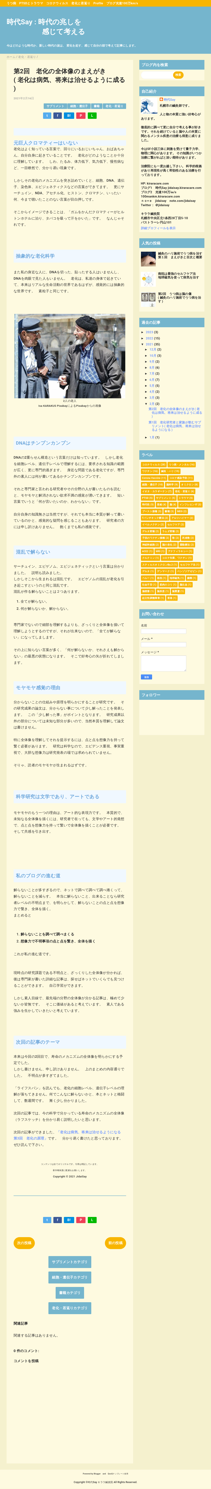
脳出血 (183, 584)
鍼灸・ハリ (167, 471)
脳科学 (170, 484)
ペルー (146, 578)
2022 (150, 338)
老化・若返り (114, 106)
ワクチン (147, 471)
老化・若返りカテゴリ (70, 1308)
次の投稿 (24, 1243)
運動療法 (185, 544)
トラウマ (184, 498)
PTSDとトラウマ (31, 3)
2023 (150, 332)
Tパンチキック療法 (153, 518)
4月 (152, 392)
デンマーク (163, 571)
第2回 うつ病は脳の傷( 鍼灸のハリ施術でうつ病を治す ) (179, 297)
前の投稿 (115, 1243)
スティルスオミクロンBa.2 (157, 564)
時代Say (169, 100)
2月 (152, 404)
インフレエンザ (188, 504)
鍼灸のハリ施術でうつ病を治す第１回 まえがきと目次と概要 (180, 255)
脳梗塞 (146, 591)
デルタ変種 (148, 531)
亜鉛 (159, 504)
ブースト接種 (149, 511)
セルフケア (173, 524)
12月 (153, 349)
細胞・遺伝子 (79, 106)
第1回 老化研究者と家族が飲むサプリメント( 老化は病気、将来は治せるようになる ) (175, 426)
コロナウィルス (57, 3)
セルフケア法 (187, 564)
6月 (152, 380)
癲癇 (189, 578)
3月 (152, 398)
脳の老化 (167, 544)
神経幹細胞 (148, 544)
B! (69, 115)
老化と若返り (80, 3)
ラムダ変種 (168, 531)
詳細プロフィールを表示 (158, 228)
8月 (152, 367)
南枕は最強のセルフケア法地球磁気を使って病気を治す (178, 275)
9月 (152, 361)
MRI (158, 551)
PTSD (145, 498)
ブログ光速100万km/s (122, 3)
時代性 (146, 504)
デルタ (146, 571)
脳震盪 (176, 591)
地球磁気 (175, 578)
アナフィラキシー (178, 551)
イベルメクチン (151, 524)
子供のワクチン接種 (153, 537)
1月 (152, 437)
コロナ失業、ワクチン (175, 557)
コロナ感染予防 (178, 478)
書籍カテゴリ (70, 1293)
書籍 (97, 106)
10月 (153, 356)
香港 (169, 598)
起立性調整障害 (151, 598)
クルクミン (148, 557)
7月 (152, 373)
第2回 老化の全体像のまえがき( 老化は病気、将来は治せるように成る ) (175, 412)
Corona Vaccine (151, 478)
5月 (152, 386)
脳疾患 (161, 591)
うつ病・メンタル (179, 464)
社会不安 (147, 584)
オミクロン (187, 484)
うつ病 (11, 3)
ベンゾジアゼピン (187, 571)
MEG (180, 511)
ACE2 (145, 551)
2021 (150, 344)
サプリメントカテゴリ (70, 1262)
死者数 (186, 537)
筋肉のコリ (166, 584)
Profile (98, 3)
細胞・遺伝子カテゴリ (70, 1277)
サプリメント (55, 106)
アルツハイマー (180, 518)
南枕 (159, 578)
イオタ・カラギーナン (155, 491)
